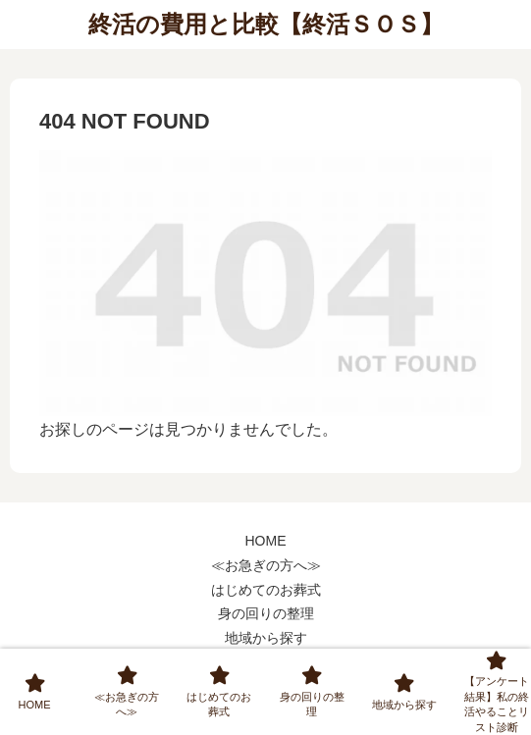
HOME (266, 541)
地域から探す (266, 638)
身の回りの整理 (266, 613)
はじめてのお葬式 (266, 590)
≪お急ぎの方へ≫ (266, 565)
